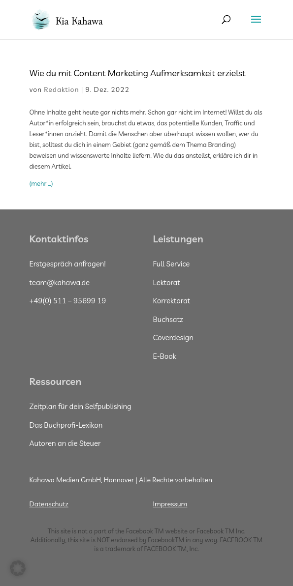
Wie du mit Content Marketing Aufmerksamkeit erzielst (139, 73)
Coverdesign (173, 337)
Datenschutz (49, 503)
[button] (17, 568)
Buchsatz (168, 319)
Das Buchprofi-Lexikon (66, 425)
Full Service (171, 263)
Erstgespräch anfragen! (68, 263)
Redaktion (61, 89)
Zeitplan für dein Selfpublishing (80, 406)
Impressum (170, 503)
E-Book (164, 356)
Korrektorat (172, 300)
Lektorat (166, 282)
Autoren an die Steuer (65, 443)
